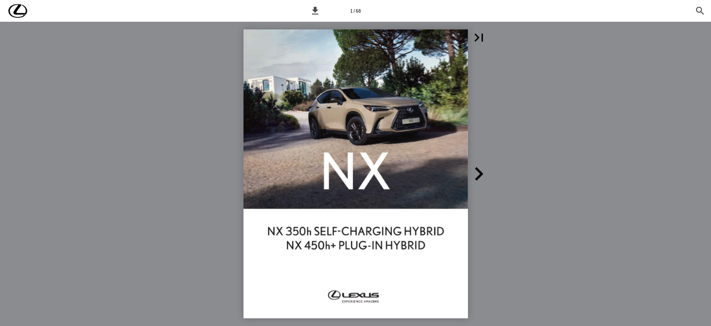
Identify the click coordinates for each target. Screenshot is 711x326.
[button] (315, 11)
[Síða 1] (355, 11)
